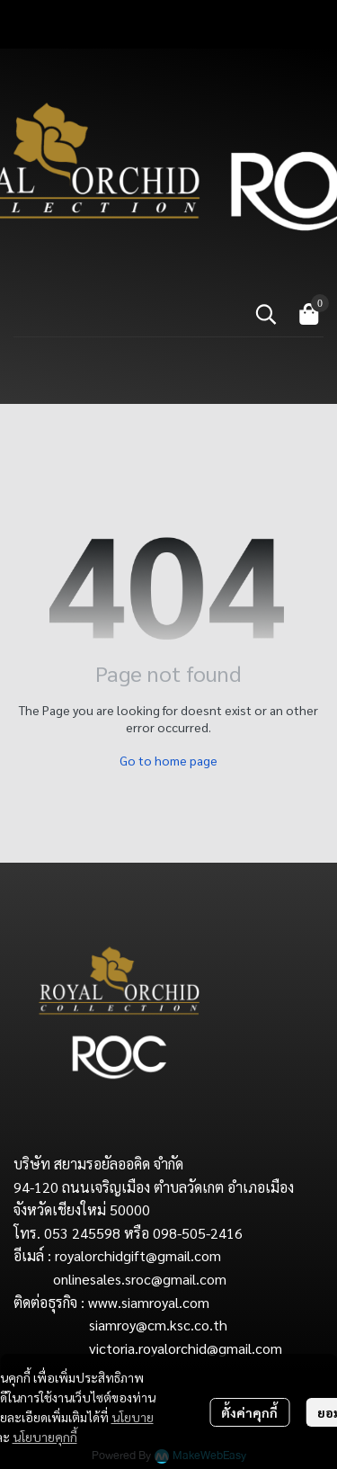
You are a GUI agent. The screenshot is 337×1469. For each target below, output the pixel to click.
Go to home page (168, 760)
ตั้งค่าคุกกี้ (249, 1412)
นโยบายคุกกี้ (45, 1437)
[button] (266, 314)
